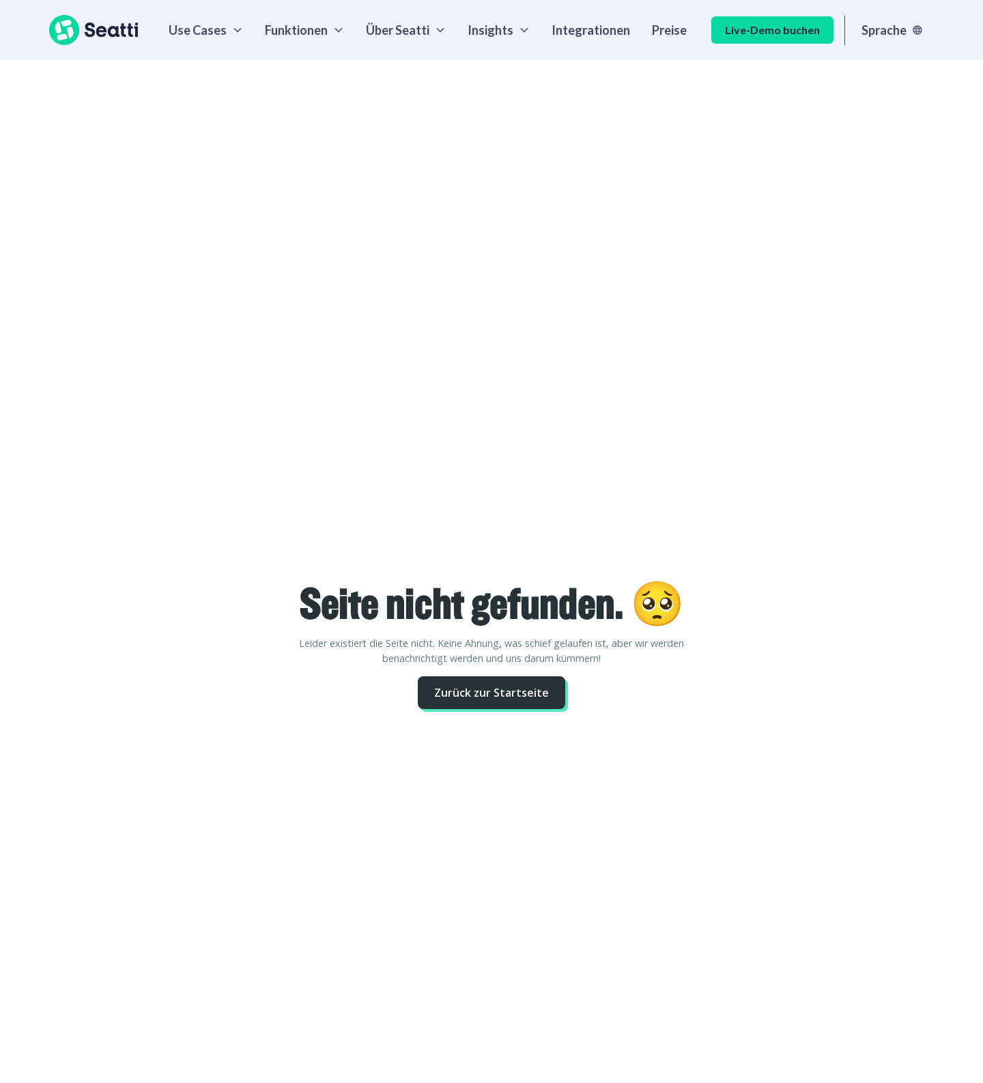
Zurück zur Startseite (491, 692)
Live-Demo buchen (772, 29)
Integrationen (591, 30)
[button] (206, 30)
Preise (669, 30)
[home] (94, 30)
